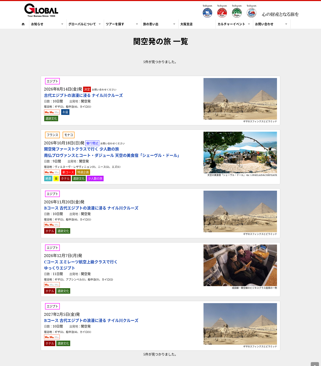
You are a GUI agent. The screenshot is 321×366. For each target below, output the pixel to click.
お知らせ (40, 24)
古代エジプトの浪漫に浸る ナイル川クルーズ (83, 95)
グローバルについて (82, 24)
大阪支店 (186, 24)
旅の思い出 (150, 24)
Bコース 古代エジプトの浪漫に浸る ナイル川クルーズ (91, 208)
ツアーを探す (115, 24)
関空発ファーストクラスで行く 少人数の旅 (112, 152)
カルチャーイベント (231, 24)
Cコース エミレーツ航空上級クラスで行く (81, 265)
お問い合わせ (264, 24)
